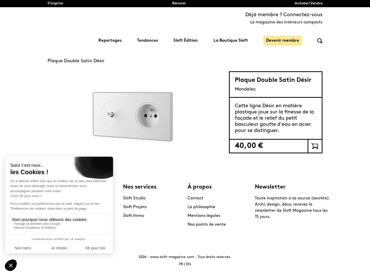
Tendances (147, 41)
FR (181, 264)
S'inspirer (55, 3)
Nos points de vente (207, 225)
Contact (195, 198)
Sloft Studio (134, 198)
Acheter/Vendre (308, 3)
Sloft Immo (133, 216)
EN (188, 264)
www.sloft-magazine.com (172, 257)
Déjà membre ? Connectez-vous (283, 14)
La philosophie (201, 207)
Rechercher (319, 40)
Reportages (110, 41)
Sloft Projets (135, 207)
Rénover (179, 3)
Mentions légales (204, 216)
